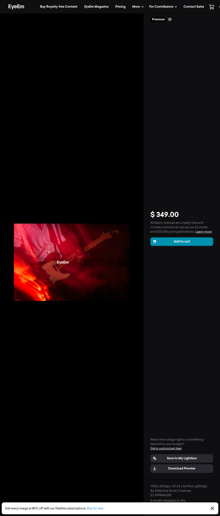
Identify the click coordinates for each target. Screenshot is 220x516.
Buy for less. (95, 508)
